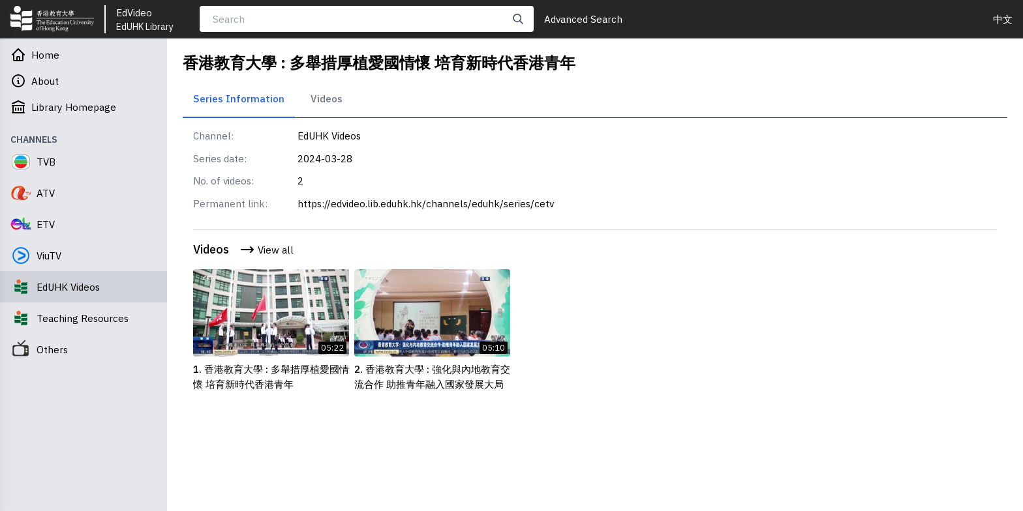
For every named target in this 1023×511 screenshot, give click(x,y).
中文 (1003, 18)
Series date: (220, 158)
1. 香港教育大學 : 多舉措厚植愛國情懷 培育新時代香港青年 (271, 376)
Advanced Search (583, 18)
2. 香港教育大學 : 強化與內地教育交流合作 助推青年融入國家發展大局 (432, 376)
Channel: (213, 135)
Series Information (238, 98)
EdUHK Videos (329, 135)
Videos (327, 98)
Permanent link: (230, 203)
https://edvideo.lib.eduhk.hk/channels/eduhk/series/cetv (426, 203)
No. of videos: (223, 180)
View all (266, 249)
